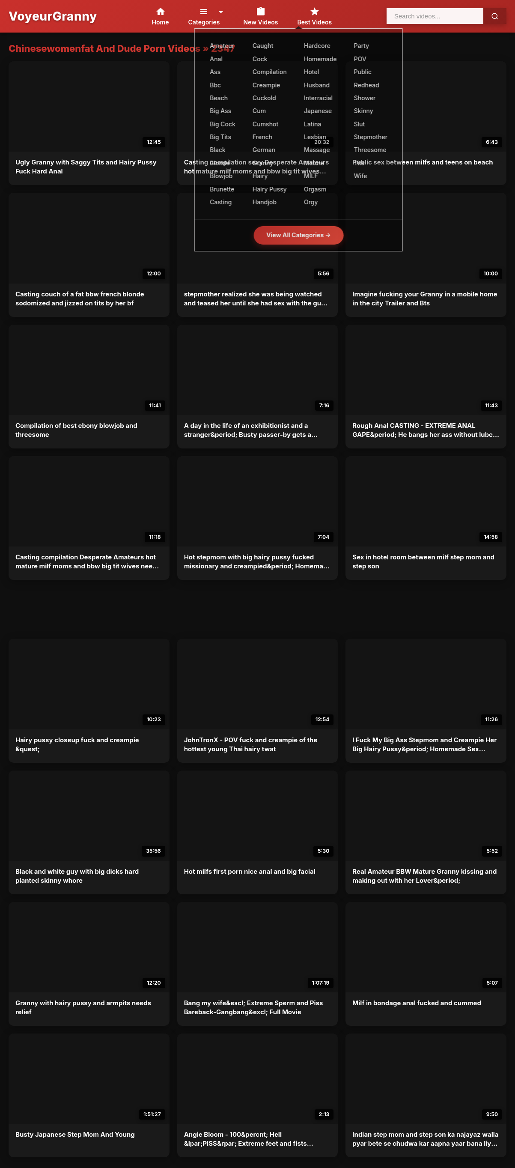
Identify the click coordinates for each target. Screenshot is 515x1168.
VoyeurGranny (53, 16)
